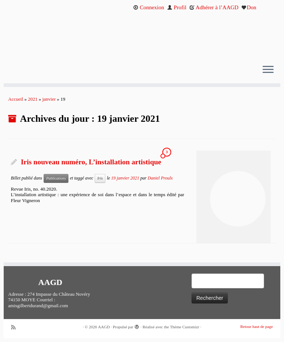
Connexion (148, 7)
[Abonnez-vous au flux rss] (16, 327)
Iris (100, 178)
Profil (176, 7)
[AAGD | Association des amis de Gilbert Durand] (142, 36)
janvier (48, 99)
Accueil (15, 99)
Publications (56, 178)
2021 (32, 99)
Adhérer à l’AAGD (214, 7)
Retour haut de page (256, 326)
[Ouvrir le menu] (268, 70)
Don (248, 7)
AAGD (104, 327)
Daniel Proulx (160, 177)
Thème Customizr (184, 327)
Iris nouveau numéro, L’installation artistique (91, 162)
